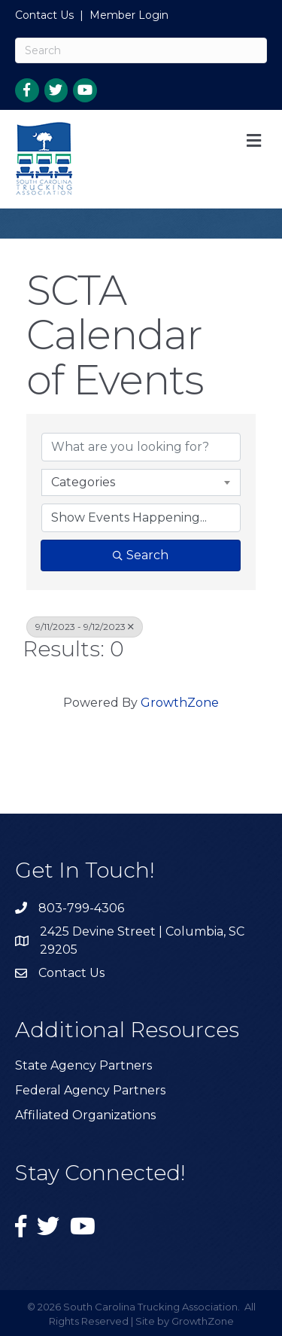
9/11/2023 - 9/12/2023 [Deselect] (84, 626)
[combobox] (141, 482)
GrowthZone (180, 702)
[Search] (141, 50)
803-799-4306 (81, 908)
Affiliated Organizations (85, 1115)
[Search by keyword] (141, 447)
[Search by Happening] (141, 518)
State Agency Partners (83, 1065)
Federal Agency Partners (90, 1090)
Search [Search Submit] (140, 555)
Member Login (128, 15)
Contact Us (44, 15)
